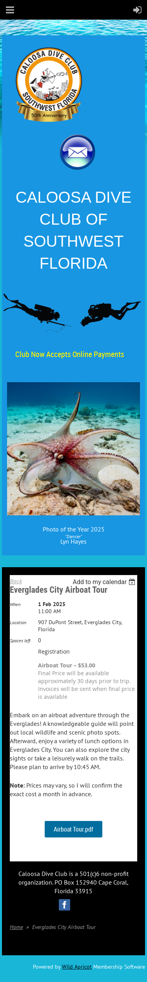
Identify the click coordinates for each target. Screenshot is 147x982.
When (15, 604)
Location (18, 622)
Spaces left (20, 640)
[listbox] (105, 582)
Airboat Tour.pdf (73, 829)
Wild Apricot (77, 966)
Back (16, 581)
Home (16, 927)
